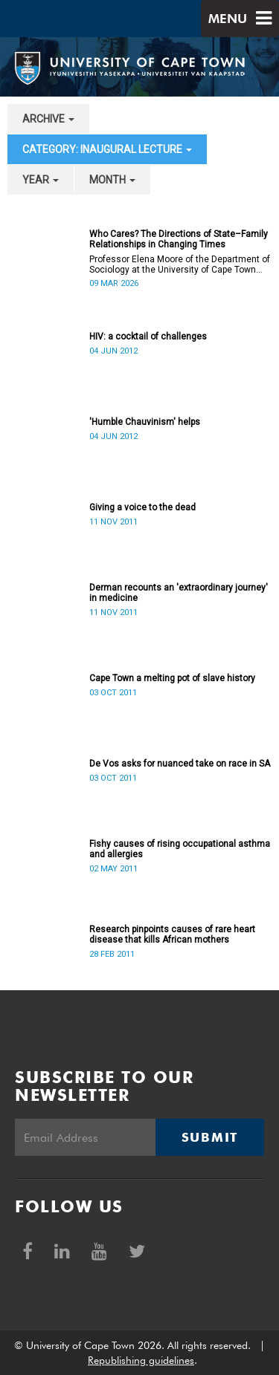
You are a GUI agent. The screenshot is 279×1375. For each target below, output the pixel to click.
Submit (210, 1137)
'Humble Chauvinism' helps (144, 422)
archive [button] (48, 119)
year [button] (40, 180)
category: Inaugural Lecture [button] (107, 149)
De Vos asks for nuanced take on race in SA (179, 763)
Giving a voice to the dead (142, 507)
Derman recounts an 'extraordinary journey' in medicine (178, 592)
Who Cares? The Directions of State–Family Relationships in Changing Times (178, 239)
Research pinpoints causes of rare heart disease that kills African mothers (172, 934)
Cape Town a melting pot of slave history (172, 678)
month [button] (112, 180)
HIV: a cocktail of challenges (148, 336)
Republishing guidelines (141, 1360)
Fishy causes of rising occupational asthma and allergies (179, 849)
